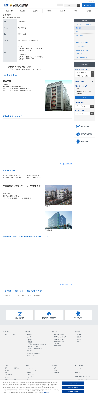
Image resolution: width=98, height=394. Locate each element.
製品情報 (22, 11)
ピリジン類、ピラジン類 (33, 352)
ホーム (5, 17)
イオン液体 (30, 336)
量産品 (78, 89)
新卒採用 (56, 368)
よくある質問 (92, 0)
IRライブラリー (31, 375)
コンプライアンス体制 (82, 43)
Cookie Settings (73, 383)
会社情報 (62, 11)
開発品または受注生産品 (83, 91)
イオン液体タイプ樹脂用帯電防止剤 (37, 344)
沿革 (77, 31)
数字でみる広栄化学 (10, 334)
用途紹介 (30, 340)
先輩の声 (56, 366)
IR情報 (75, 11)
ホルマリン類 (30, 354)
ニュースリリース (80, 367)
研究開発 (79, 334)
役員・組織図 (79, 35)
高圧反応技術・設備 (59, 338)
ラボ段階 (78, 94)
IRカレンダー (30, 373)
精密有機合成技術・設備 (60, 336)
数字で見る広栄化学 (84, 134)
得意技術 (79, 336)
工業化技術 (56, 343)
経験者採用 (56, 371)
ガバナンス (79, 39)
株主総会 (29, 371)
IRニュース (30, 366)
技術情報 (49, 11)
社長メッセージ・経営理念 (83, 24)
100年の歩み (79, 54)
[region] (49, 387)
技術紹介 (30, 338)
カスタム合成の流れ (59, 334)
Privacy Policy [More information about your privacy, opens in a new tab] (45, 392)
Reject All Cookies (73, 387)
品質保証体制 (57, 345)
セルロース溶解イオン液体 (35, 348)
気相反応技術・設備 (59, 340)
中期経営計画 (30, 380)
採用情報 (88, 11)
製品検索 (29, 334)
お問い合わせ (89, 5)
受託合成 (35, 11)
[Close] (95, 387)
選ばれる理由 (9, 11)
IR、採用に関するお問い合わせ (84, 375)
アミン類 (29, 350)
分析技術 (79, 338)
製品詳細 (30, 342)
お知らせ (77, 370)
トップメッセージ (31, 368)
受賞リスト (80, 340)
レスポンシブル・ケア (82, 50)
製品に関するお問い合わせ (83, 373)
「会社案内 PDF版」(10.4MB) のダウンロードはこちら (25, 69)
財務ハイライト (31, 377)
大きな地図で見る (67, 164)
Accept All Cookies (73, 391)
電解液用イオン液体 (33, 346)
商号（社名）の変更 (81, 57)
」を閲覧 (17, 67)
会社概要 (78, 28)
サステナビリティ (81, 46)
